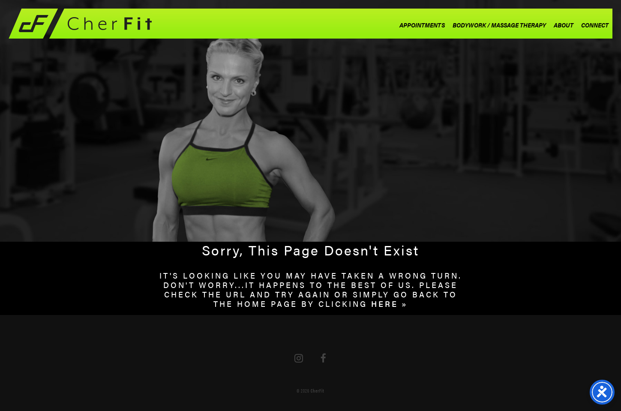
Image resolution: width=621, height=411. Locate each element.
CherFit (317, 390)
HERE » (389, 303)
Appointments (422, 25)
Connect (595, 25)
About (563, 25)
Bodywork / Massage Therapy (499, 25)
